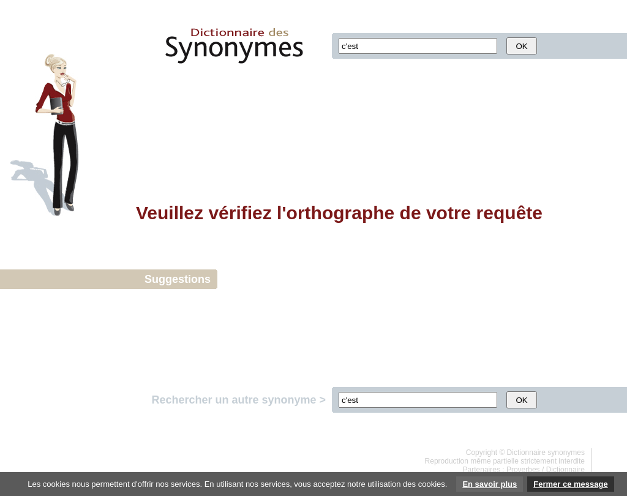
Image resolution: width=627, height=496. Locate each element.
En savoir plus (489, 484)
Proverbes (523, 469)
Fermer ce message (570, 484)
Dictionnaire (565, 469)
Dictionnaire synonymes (546, 452)
